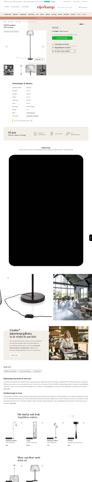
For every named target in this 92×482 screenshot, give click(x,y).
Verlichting (31, 14)
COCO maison (30, 112)
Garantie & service (52, 453)
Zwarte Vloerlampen (25, 249)
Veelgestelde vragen (53, 462)
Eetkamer (15, 14)
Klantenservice (67, 1)
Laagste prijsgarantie (53, 455)
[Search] (66, 7)
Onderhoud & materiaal (53, 460)
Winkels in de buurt (72, 458)
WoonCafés (70, 457)
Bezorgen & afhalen (52, 449)
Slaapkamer (23, 14)
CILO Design (25, 6)
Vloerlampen (18, 21)
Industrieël (29, 116)
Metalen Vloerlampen (10, 249)
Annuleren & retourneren (54, 451)
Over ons (69, 449)
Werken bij (70, 453)
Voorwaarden (74, 478)
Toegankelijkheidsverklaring (55, 464)
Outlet (84, 14)
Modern (36, 116)
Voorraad (54, 14)
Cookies (69, 460)
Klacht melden (51, 457)
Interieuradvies (15, 6)
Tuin (37, 14)
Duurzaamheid (71, 455)
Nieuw (60, 14)
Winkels (7, 6)
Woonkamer (8, 14)
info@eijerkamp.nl (11, 452)
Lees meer (7, 267)
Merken (48, 14)
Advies (42, 14)
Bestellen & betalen (52, 458)
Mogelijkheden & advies (63, 47)
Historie (69, 451)
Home (5, 21)
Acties (79, 14)
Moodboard (84, 1)
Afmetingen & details (62, 44)
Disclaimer (66, 478)
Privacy (59, 478)
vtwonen (73, 14)
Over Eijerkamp (73, 446)
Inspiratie (66, 14)
